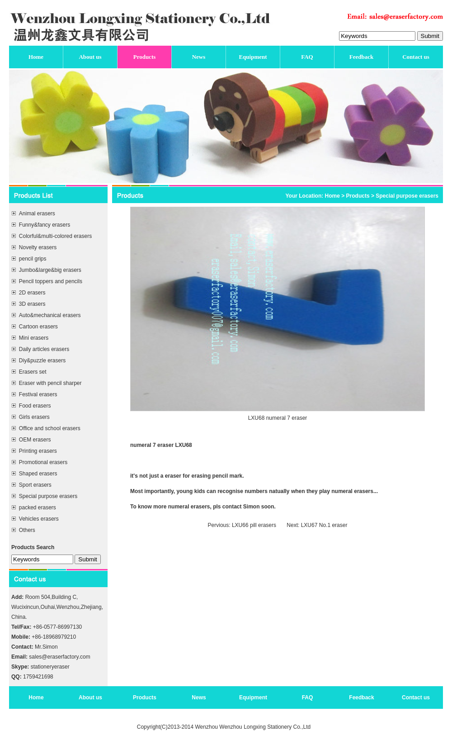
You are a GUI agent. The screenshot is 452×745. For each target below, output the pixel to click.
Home (35, 56)
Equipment (253, 56)
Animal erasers (37, 213)
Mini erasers (33, 338)
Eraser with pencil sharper (50, 383)
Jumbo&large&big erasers (50, 270)
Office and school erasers (49, 428)
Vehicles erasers (39, 519)
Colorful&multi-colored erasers (55, 236)
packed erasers (37, 507)
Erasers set (33, 372)
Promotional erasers (43, 462)
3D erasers (32, 304)
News (199, 56)
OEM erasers (35, 440)
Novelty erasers (37, 247)
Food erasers (35, 406)
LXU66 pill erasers (253, 525)
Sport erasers (35, 485)
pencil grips (33, 259)
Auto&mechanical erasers (50, 315)
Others (27, 530)
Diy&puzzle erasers (42, 360)
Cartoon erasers (38, 326)
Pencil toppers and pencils (50, 281)
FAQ (307, 56)
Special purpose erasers (48, 496)
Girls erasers (34, 417)
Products (144, 56)
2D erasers (32, 292)
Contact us (415, 56)
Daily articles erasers (44, 349)
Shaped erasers (38, 473)
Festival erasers (38, 394)
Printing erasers (38, 451)
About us (90, 56)
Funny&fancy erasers (44, 225)
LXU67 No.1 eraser (323, 525)
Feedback (361, 56)
